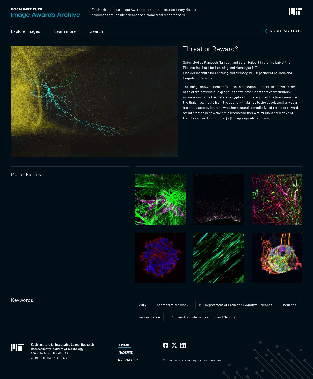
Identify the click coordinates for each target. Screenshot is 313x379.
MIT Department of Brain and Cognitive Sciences (235, 305)
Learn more (65, 31)
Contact (124, 345)
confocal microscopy (172, 305)
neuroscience (149, 317)
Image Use (125, 352)
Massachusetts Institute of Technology (57, 349)
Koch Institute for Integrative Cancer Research (62, 344)
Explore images (25, 31)
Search (96, 31)
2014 (142, 305)
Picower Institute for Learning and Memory (203, 317)
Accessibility (128, 360)
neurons (289, 305)
